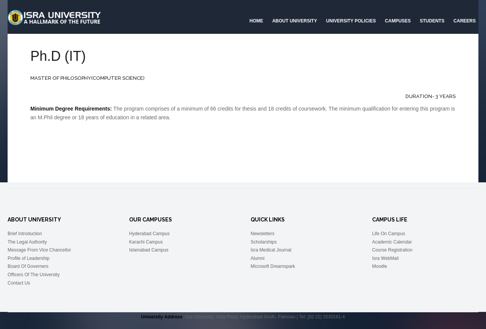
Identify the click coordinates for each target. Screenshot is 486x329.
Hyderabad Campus (149, 233)
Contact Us (19, 283)
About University (294, 21)
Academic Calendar (392, 242)
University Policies (351, 21)
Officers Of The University (34, 274)
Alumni (258, 258)
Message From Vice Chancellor (39, 250)
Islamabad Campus (148, 250)
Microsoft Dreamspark (273, 266)
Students (432, 21)
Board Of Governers (28, 266)
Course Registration (392, 250)
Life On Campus (388, 233)
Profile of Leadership (28, 258)
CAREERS (464, 21)
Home (256, 21)
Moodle (379, 266)
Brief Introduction (25, 233)
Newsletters (263, 233)
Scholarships (264, 242)
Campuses (398, 21)
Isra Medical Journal (271, 250)
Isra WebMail (385, 258)
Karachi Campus (146, 242)
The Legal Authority (27, 242)
